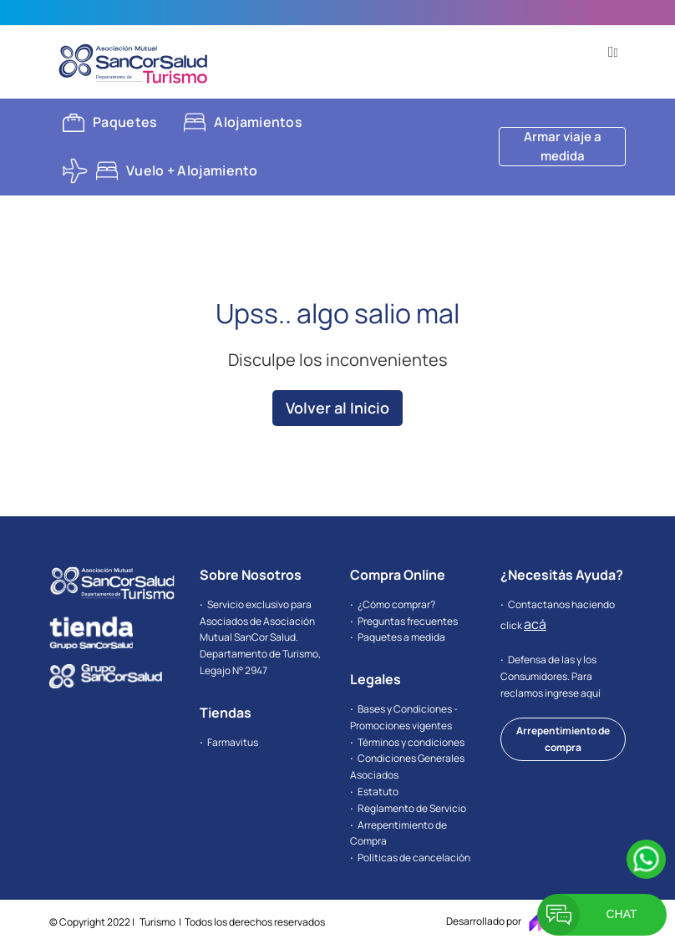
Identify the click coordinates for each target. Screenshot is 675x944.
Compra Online (397, 575)
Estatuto (378, 791)
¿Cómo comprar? (396, 604)
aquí (591, 693)
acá (535, 624)
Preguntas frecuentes (408, 621)
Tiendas (225, 712)
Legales (375, 679)
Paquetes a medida (401, 637)
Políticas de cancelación (414, 857)
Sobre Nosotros (251, 575)
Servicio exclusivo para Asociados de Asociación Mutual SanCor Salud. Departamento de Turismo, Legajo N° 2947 (260, 637)
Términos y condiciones (411, 742)
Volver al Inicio (337, 408)
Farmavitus (232, 742)
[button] (613, 52)
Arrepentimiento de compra (563, 738)
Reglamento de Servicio (412, 808)
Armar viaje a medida (562, 146)
